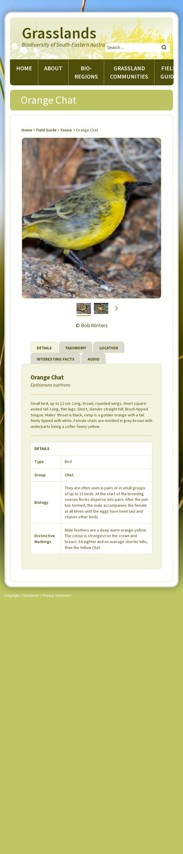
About (53, 68)
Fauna (66, 130)
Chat (69, 474)
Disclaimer (31, 596)
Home (24, 68)
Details (44, 348)
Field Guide (46, 130)
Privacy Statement (56, 596)
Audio (93, 359)
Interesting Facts (55, 359)
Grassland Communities (129, 72)
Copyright (11, 596)
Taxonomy (75, 348)
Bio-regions (86, 72)
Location (108, 348)
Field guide (168, 72)
